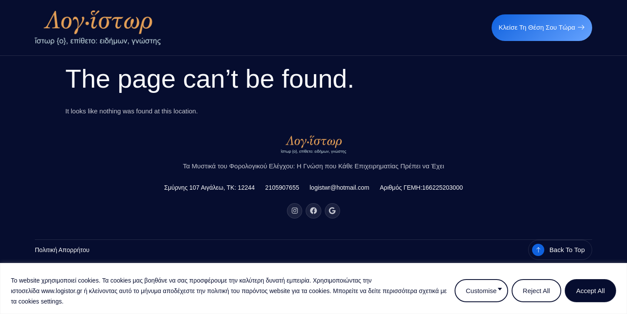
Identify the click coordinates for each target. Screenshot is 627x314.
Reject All (536, 290)
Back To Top (567, 249)
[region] (313, 288)
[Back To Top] (538, 250)
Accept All (590, 290)
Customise (481, 290)
